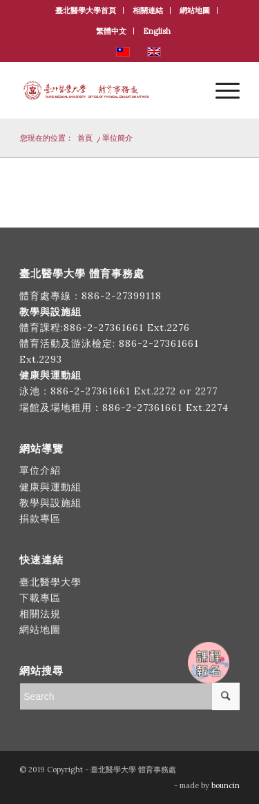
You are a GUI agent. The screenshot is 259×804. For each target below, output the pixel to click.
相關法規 (40, 613)
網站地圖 (195, 10)
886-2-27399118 (121, 296)
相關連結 (148, 10)
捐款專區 (40, 518)
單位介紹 (40, 470)
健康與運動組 (50, 487)
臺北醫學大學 (50, 582)
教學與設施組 (52, 502)
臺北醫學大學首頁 (85, 10)
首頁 (85, 138)
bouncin (225, 785)
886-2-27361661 (104, 327)
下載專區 (40, 598)
